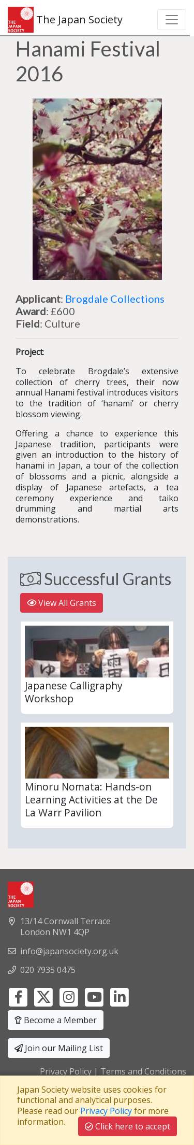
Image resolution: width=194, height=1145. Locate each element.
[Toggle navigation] (171, 19)
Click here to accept (127, 1126)
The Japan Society (65, 20)
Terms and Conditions (143, 1071)
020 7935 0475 (48, 970)
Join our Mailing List (58, 1048)
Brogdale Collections (115, 298)
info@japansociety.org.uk (69, 951)
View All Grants (61, 603)
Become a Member (55, 1020)
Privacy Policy (66, 1071)
